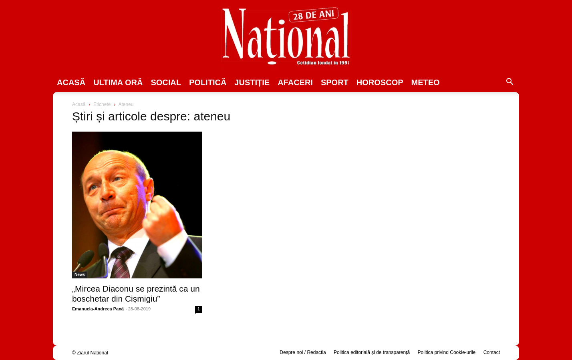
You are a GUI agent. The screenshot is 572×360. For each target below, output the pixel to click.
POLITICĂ (207, 82)
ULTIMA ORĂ (118, 82)
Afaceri (295, 82)
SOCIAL (166, 82)
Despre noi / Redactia (303, 352)
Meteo (425, 82)
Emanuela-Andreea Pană (98, 308)
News (80, 274)
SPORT (334, 82)
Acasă (71, 82)
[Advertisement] (435, 162)
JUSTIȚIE (252, 82)
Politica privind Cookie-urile (447, 352)
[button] (509, 83)
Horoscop (379, 82)
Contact (491, 352)
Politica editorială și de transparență (372, 352)
